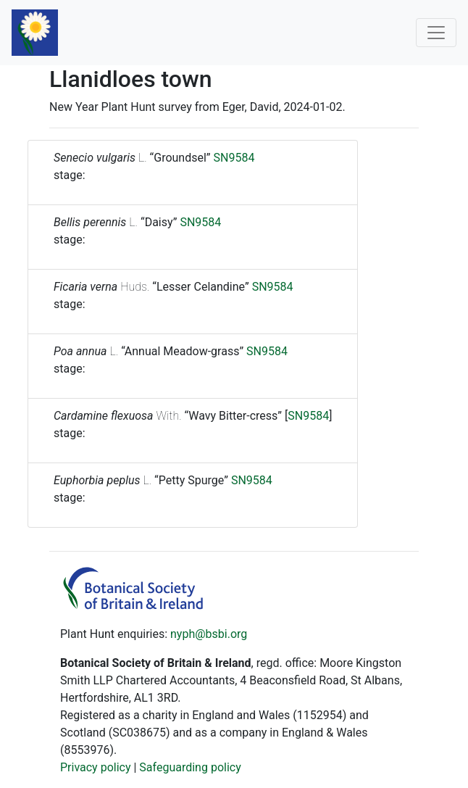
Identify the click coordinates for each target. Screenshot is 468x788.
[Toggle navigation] (436, 32)
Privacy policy (95, 767)
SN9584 (234, 158)
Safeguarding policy (190, 767)
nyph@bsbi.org (208, 634)
